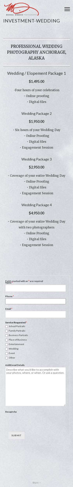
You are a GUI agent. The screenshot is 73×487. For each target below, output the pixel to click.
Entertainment (16, 344)
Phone (9, 296)
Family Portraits (17, 330)
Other (12, 357)
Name (9, 282)
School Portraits (17, 326)
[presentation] (34, 421)
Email (8, 308)
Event (12, 353)
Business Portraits (18, 335)
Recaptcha (11, 411)
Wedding (13, 348)
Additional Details (15, 365)
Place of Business (18, 339)
